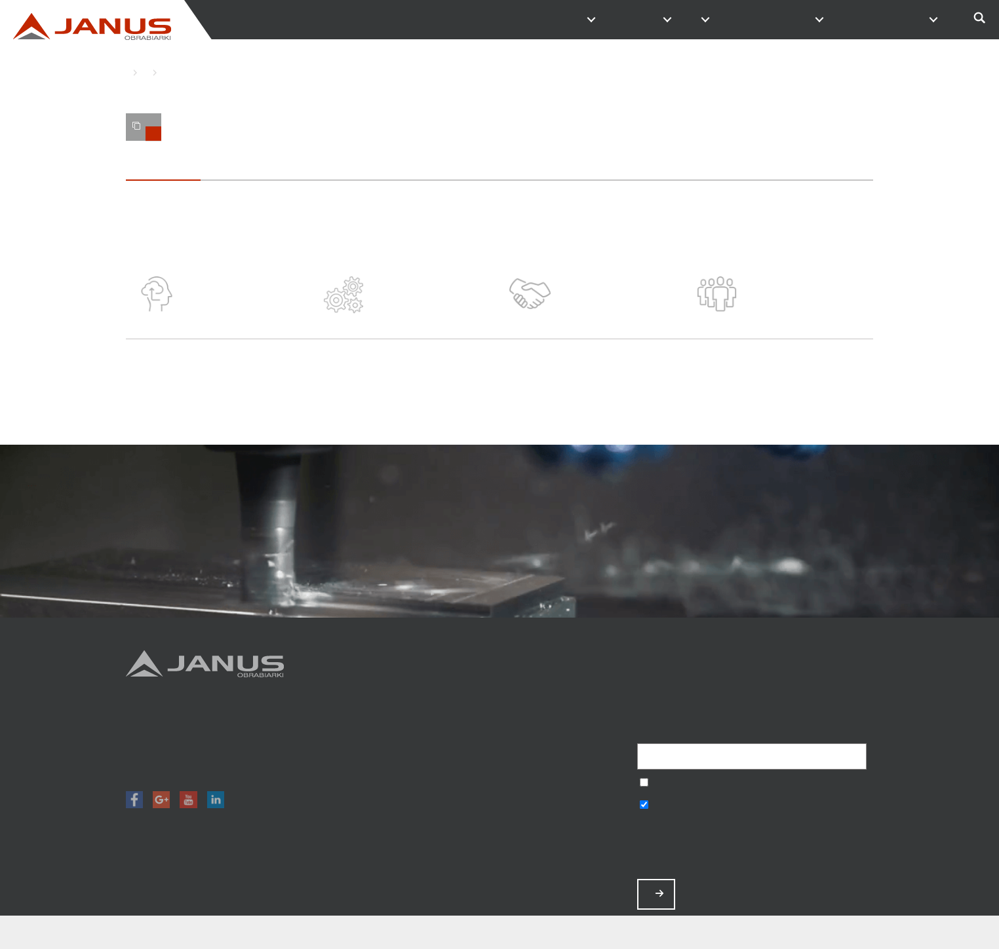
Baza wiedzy (563, 815)
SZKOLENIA (890, 19)
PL (928, 19)
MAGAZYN (624, 19)
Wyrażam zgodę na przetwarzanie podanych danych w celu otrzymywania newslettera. (644, 784)
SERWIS (852, 19)
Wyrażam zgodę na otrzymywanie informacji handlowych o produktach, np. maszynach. (644, 806)
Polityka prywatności (563, 832)
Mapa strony (563, 850)
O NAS (162, 72)
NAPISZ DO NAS (738, 19)
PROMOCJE (662, 19)
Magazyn (563, 746)
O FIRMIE (700, 19)
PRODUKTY (586, 19)
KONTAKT (776, 19)
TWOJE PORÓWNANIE (146, 131)
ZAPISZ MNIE (659, 894)
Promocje (563, 729)
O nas (563, 763)
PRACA (814, 19)
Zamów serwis (563, 798)
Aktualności (563, 781)
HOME (129, 72)
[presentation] (736, 846)
